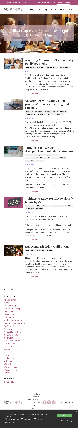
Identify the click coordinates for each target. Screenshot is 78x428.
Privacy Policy (33, 405)
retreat (7, 354)
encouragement (39, 112)
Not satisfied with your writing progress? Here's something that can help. (48, 104)
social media (9, 357)
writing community (65, 67)
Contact (61, 9)
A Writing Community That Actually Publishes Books (44, 61)
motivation (55, 162)
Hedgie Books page (57, 84)
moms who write (42, 115)
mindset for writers (31, 115)
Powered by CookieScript (11, 426)
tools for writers (30, 165)
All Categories (10, 305)
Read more (8, 416)
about (27, 255)
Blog (45, 9)
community (40, 67)
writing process (30, 213)
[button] (27, 423)
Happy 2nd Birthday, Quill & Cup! (49, 251)
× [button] (76, 411)
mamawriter (63, 112)
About (53, 9)
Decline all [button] (64, 420)
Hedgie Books (35, 9)
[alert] (39, 419)
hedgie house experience (51, 67)
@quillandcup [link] (31, 266)
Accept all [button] (64, 415)
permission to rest (12, 346)
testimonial (49, 255)
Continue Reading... (32, 94)
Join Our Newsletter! (64, 2)
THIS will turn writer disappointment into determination (40, 152)
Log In (70, 9)
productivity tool (11, 352)
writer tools (9, 369)
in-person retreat (11, 331)
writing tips (40, 165)
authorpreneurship (31, 67)
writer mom (60, 115)
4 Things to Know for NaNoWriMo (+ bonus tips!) (48, 205)
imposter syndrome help (32, 162)
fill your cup (9, 322)
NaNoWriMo (30, 224)
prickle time (51, 115)
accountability (29, 112)
